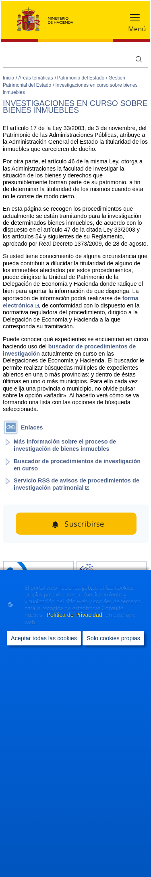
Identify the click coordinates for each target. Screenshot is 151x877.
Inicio (9, 78)
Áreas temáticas (36, 78)
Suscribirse (84, 524)
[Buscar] (75, 60)
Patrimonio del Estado (81, 78)
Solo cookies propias (113, 638)
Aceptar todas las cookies (44, 638)
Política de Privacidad (74, 615)
